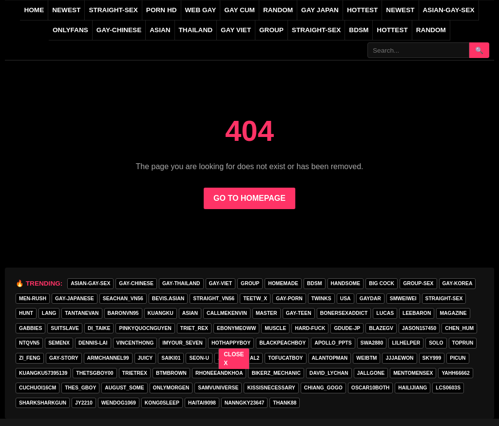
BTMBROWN (171, 373)
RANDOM (278, 10)
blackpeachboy (282, 343)
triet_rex (194, 328)
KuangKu (160, 313)
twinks (321, 298)
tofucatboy (285, 358)
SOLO (436, 343)
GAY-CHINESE (118, 30)
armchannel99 (108, 358)
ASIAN (160, 30)
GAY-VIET (220, 283)
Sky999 (431, 358)
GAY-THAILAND (181, 283)
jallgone (371, 373)
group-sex (418, 283)
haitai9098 (202, 403)
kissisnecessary (271, 387)
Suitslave (65, 328)
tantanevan (81, 313)
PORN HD (161, 10)
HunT (26, 313)
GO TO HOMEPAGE (249, 198)
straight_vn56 (213, 298)
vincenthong (135, 343)
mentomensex (413, 373)
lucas (385, 313)
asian (190, 313)
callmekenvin (227, 313)
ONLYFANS (70, 30)
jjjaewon (399, 358)
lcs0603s (448, 387)
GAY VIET (236, 30)
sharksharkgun (42, 403)
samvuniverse (218, 387)
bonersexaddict (344, 313)
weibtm (366, 358)
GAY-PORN (289, 298)
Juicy (145, 358)
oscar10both (370, 387)
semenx (59, 343)
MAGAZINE (453, 313)
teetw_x (255, 298)
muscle (275, 328)
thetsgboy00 (94, 373)
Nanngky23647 (244, 403)
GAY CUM (239, 10)
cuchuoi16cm (37, 387)
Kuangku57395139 (43, 373)
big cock (381, 283)
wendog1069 (118, 403)
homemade (283, 283)
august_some (124, 387)
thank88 (284, 403)
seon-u (199, 358)
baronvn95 (123, 313)
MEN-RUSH (32, 298)
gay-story (63, 358)
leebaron (417, 313)
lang (49, 313)
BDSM (358, 30)
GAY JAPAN (320, 10)
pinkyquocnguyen (145, 328)
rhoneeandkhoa (219, 373)
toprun (463, 343)
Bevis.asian (168, 298)
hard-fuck (310, 328)
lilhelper (406, 343)
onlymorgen (171, 387)
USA (345, 298)
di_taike (99, 328)
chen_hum (459, 328)
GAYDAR (370, 298)
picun (457, 358)
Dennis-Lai (92, 343)
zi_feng (29, 358)
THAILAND (195, 30)
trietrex (134, 373)
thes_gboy (80, 387)
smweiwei (403, 298)
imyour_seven (182, 343)
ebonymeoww (236, 328)
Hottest (392, 30)
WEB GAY (200, 10)
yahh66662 (455, 373)
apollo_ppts (332, 343)
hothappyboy (230, 343)
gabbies (30, 328)
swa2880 (372, 343)
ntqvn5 (29, 343)
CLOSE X (234, 359)
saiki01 (170, 358)
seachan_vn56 (123, 298)
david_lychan (328, 373)
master (266, 313)
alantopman (330, 358)
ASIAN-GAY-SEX (449, 10)
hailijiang (412, 387)
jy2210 (84, 403)
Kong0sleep (162, 403)
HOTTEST (362, 10)
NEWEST (66, 10)
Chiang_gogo (323, 387)
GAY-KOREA (457, 283)
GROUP (271, 30)
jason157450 (419, 328)
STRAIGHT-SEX (113, 10)
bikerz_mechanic (275, 373)
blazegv (381, 328)
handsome (346, 283)
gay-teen (298, 313)
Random (431, 30)
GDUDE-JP (347, 328)
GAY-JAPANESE (74, 298)
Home (34, 10)
